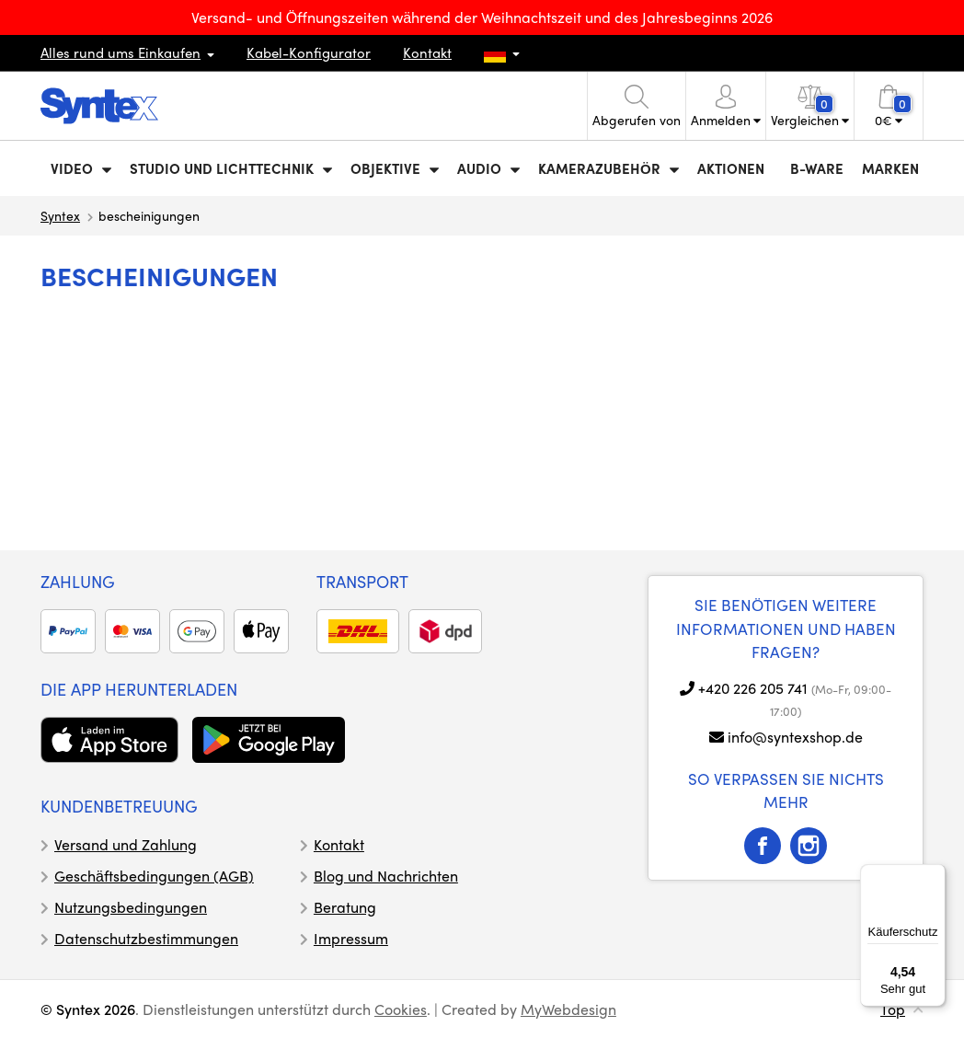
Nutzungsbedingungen (130, 906)
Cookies (400, 1009)
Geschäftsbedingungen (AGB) (154, 875)
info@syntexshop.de (795, 736)
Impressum (351, 938)
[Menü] (935, 875)
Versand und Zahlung (125, 844)
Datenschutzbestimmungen (146, 938)
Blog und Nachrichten (386, 875)
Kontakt (427, 52)
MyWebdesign (568, 1009)
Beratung (345, 906)
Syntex (60, 215)
